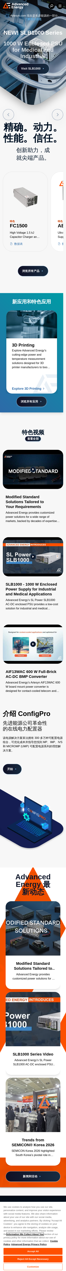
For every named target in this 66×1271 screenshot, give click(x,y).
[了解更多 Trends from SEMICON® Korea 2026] (33, 1105)
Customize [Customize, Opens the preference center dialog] (33, 1266)
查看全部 (33, 438)
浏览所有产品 (33, 271)
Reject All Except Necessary (33, 1259)
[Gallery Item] (33, 491)
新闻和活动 (32, 1176)
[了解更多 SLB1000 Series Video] (33, 1019)
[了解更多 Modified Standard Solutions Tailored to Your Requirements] (33, 928)
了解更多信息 (33, 19)
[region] (33, 1236)
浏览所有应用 (31, 401)
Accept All (33, 1251)
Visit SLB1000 (33, 69)
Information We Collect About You (25, 1234)
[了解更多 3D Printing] (31, 324)
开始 (12, 769)
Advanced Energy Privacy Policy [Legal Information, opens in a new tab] (29, 1244)
